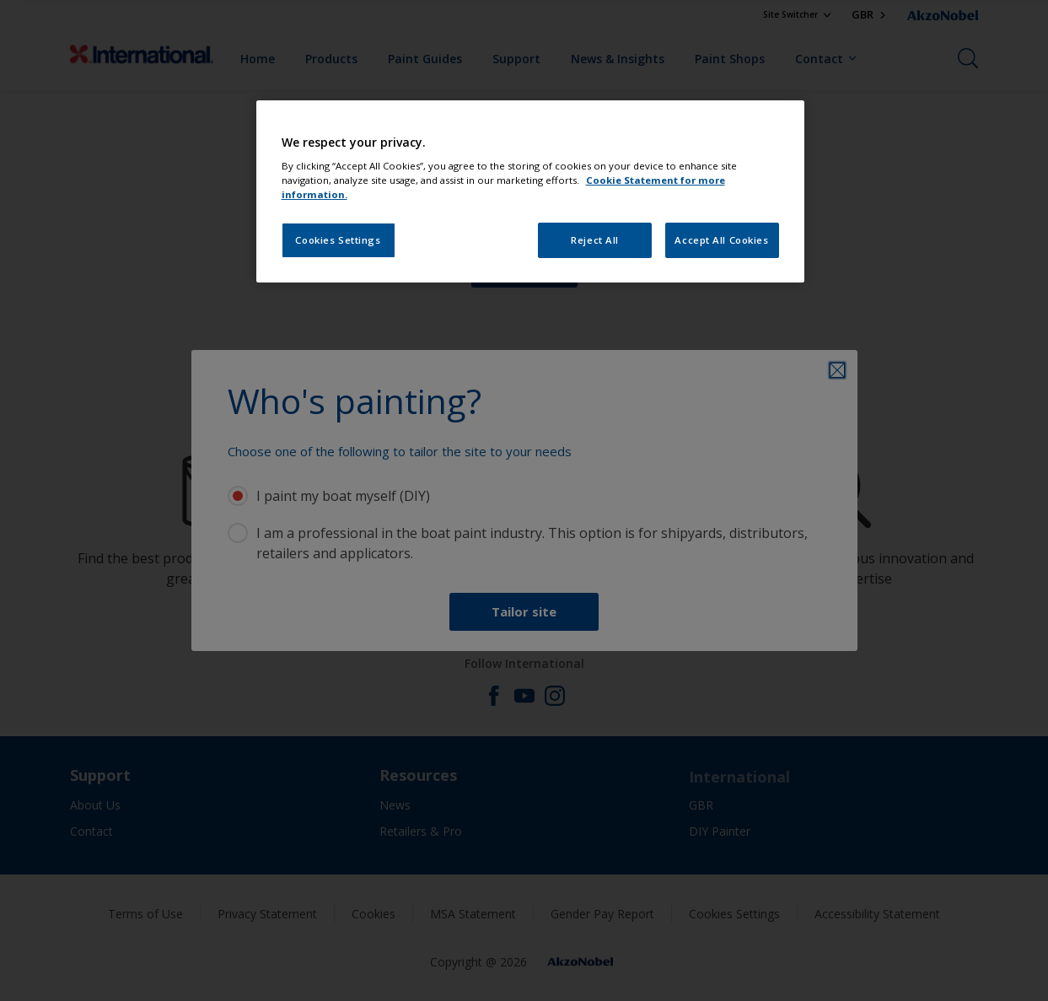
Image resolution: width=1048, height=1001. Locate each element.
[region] (530, 191)
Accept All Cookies (721, 240)
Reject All (595, 240)
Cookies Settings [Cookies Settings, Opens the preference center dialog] (337, 240)
